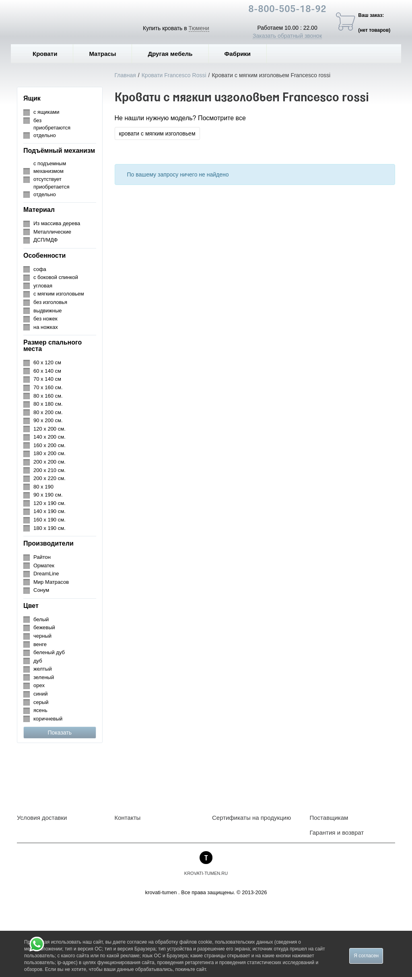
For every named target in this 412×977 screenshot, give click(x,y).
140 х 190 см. (49, 511)
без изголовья (50, 302)
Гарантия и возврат (337, 832)
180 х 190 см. (49, 528)
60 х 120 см (47, 362)
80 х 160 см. (48, 396)
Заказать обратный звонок (287, 36)
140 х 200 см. (49, 437)
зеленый (43, 677)
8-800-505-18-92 (287, 9)
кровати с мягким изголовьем (157, 133)
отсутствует (47, 179)
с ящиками (46, 112)
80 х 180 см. (48, 404)
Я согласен (366, 956)
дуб (37, 661)
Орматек (43, 565)
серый (41, 702)
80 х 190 (43, 487)
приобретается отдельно (51, 190)
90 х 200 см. (48, 420)
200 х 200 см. (49, 462)
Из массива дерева (56, 223)
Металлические (52, 232)
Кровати (51, 53)
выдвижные (47, 311)
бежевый (44, 627)
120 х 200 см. (49, 429)
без (37, 120)
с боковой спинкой (55, 277)
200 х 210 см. (49, 470)
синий (40, 694)
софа (39, 269)
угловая (42, 286)
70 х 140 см (47, 379)
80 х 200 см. (48, 412)
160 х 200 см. (49, 445)
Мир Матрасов (51, 582)
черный (42, 636)
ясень (40, 710)
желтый (42, 669)
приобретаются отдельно (51, 131)
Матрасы (102, 53)
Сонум (41, 590)
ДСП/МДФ (45, 240)
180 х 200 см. (49, 453)
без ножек (45, 319)
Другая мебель (176, 53)
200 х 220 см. (49, 478)
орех (39, 685)
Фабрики (244, 53)
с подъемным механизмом (49, 167)
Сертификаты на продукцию (251, 817)
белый (41, 619)
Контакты (128, 817)
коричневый (47, 719)
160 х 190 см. (49, 520)
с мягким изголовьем (58, 294)
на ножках (45, 327)
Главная (125, 75)
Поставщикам (329, 817)
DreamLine (46, 574)
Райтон (42, 557)
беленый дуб (49, 652)
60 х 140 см (47, 371)
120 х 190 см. (49, 503)
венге (40, 644)
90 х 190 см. (48, 495)
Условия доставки (42, 817)
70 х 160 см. (48, 387)
